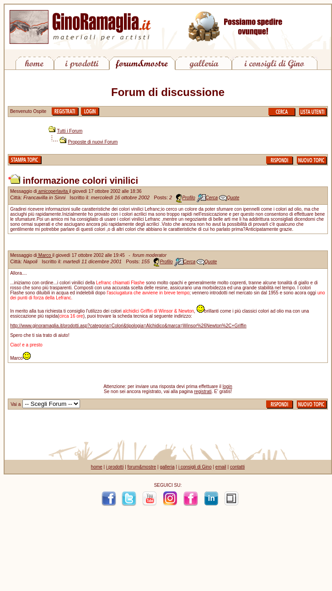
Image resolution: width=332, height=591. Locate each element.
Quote (233, 197)
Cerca (212, 197)
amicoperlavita (53, 191)
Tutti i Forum (70, 130)
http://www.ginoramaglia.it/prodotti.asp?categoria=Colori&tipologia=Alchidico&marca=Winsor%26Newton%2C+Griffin (128, 325)
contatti (237, 466)
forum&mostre (142, 466)
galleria (167, 466)
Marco (44, 255)
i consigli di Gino (195, 466)
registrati (202, 391)
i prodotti (114, 466)
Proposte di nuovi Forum (93, 141)
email (220, 466)
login (227, 386)
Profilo (188, 197)
